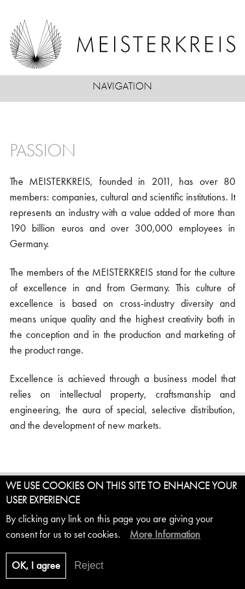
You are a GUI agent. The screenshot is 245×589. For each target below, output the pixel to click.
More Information (165, 540)
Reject (88, 571)
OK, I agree (36, 571)
